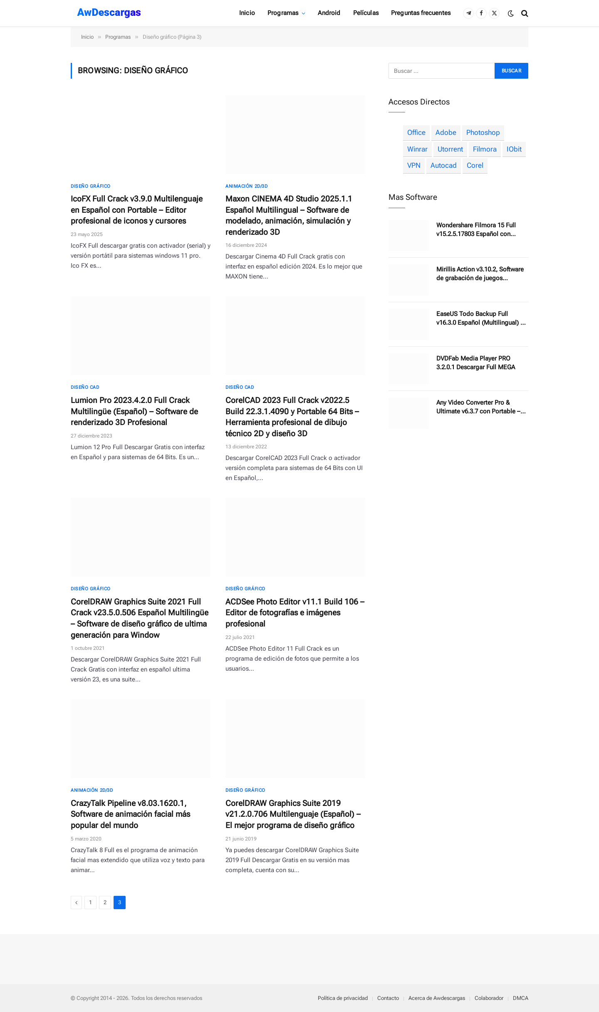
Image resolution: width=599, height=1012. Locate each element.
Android (329, 13)
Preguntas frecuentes (420, 13)
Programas (282, 13)
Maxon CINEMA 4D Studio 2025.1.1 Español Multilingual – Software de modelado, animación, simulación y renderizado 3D (288, 215)
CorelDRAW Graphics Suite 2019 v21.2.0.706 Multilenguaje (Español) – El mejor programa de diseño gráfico (293, 814)
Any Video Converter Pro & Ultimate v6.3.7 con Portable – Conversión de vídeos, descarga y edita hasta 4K (480, 407)
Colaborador (489, 998)
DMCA (520, 998)
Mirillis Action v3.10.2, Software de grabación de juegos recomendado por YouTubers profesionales (480, 274)
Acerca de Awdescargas (436, 998)
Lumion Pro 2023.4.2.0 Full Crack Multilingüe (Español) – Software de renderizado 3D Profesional (134, 411)
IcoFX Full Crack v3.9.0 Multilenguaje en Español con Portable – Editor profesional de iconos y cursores (137, 210)
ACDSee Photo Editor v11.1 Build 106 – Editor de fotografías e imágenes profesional (294, 613)
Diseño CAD (85, 387)
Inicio (247, 13)
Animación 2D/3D (246, 186)
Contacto (388, 998)
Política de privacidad (343, 998)
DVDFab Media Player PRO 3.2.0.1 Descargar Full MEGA (475, 363)
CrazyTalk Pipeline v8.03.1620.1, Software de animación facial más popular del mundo (130, 814)
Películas (366, 13)
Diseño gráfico (91, 186)
